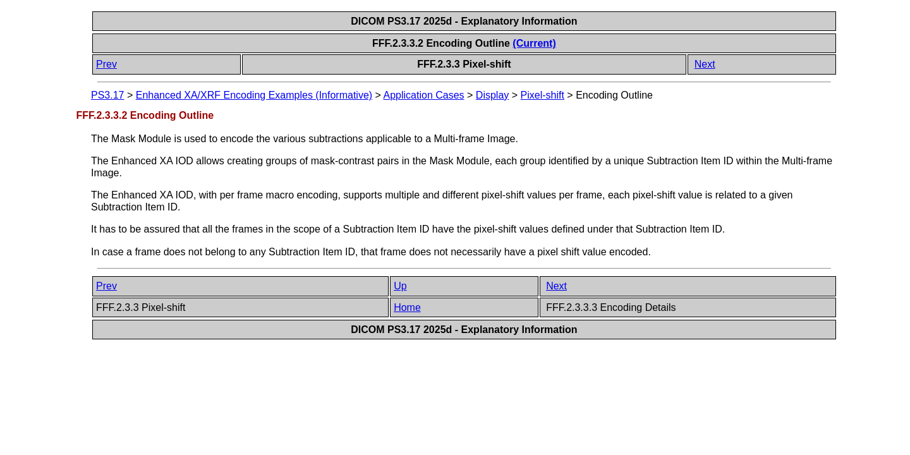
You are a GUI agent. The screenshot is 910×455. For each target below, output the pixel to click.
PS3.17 (107, 95)
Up (400, 286)
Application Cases (424, 95)
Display (492, 95)
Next (705, 64)
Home (407, 307)
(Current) (534, 43)
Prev (106, 64)
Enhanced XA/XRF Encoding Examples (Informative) (254, 95)
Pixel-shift (542, 95)
